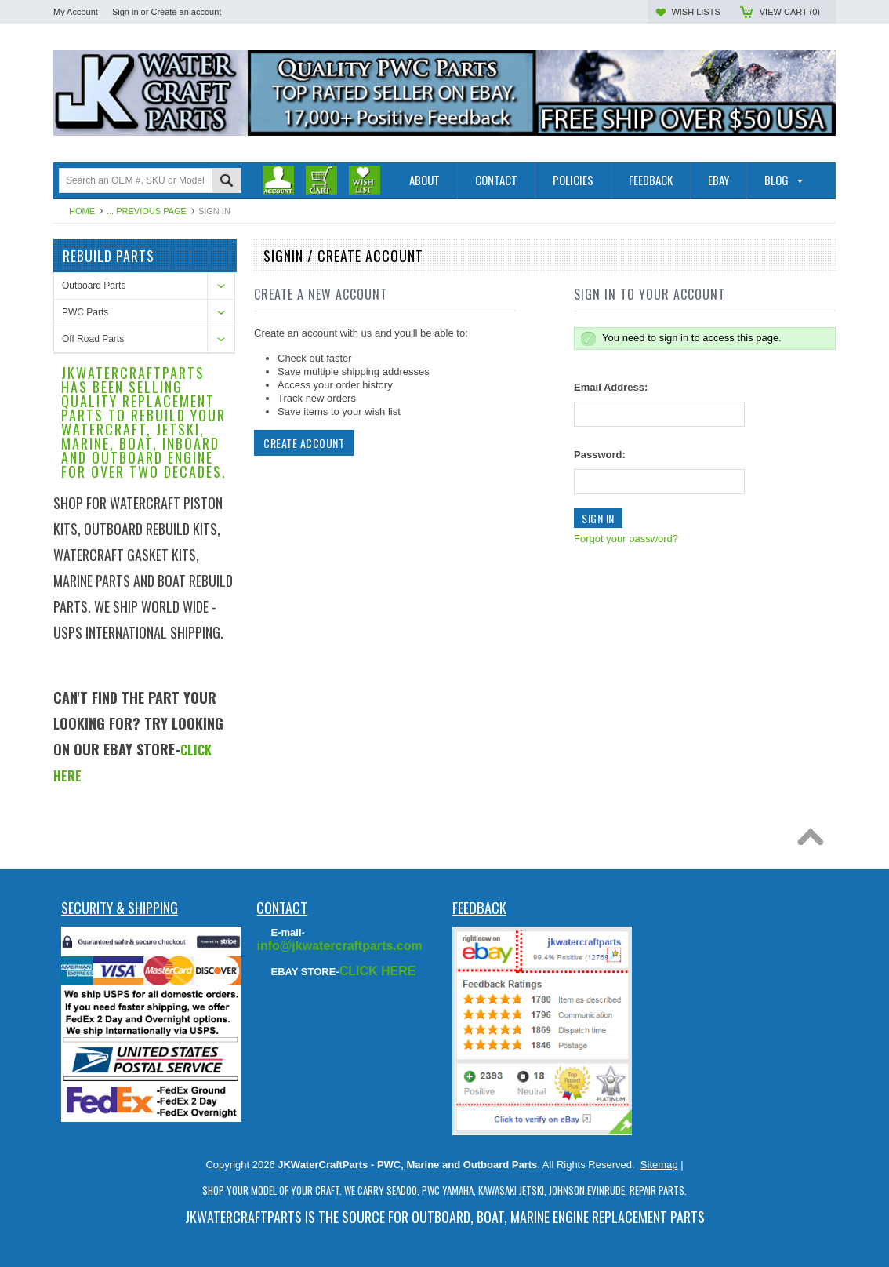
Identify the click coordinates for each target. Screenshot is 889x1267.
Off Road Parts (93, 338)
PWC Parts (85, 312)
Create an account (186, 11)
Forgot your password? (626, 538)
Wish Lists (695, 11)
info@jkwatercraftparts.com (339, 945)
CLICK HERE (377, 971)
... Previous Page (147, 211)
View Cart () (790, 11)
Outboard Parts (93, 285)
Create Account (303, 443)
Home (82, 211)
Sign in (125, 11)
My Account (75, 11)
